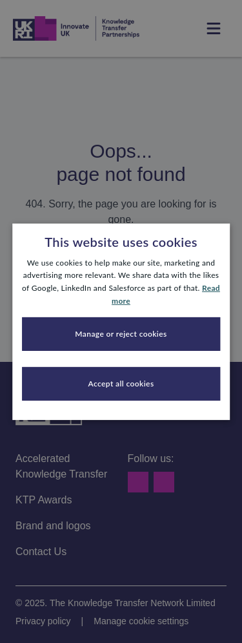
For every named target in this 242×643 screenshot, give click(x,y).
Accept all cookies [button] (121, 383)
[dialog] (121, 321)
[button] (121, 334)
